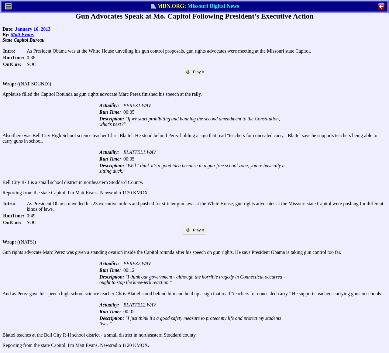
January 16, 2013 (32, 29)
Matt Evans (22, 34)
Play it (194, 72)
